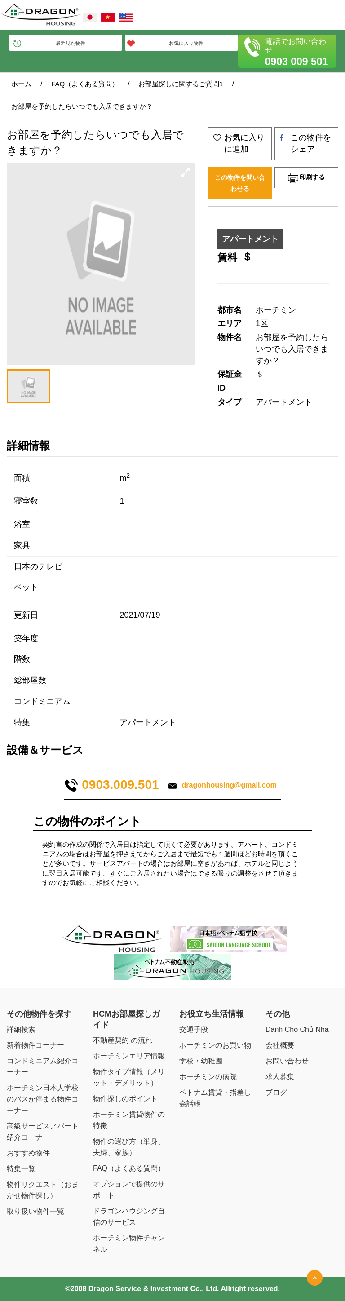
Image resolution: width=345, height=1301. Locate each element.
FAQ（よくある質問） (85, 84)
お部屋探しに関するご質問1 (180, 84)
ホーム (21, 84)
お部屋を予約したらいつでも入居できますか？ (82, 106)
